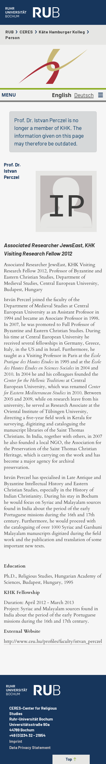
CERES (26, 31)
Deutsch (84, 95)
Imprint (15, 741)
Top (71, 759)
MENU (9, 95)
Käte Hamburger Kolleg (62, 31)
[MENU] (100, 95)
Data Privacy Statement (30, 747)
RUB (9, 31)
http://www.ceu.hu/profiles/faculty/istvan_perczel (53, 641)
